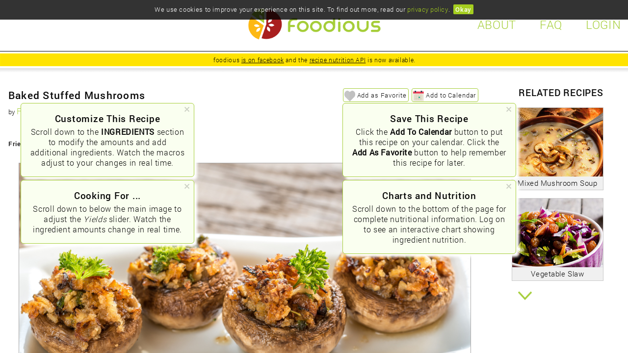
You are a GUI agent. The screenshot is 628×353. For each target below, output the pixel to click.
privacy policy (427, 9)
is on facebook (262, 60)
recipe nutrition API (338, 60)
